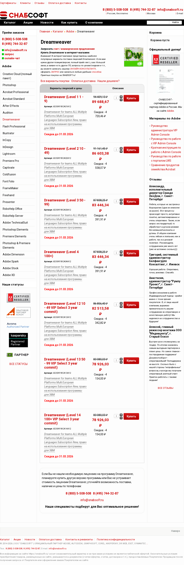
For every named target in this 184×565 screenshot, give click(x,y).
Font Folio (8, 181)
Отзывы (39, 3)
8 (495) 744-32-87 (142, 9)
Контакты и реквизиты (79, 539)
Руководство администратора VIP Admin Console (164, 130)
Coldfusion (9, 174)
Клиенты (25, 3)
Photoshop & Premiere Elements (16, 245)
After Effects (11, 105)
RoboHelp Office (12, 208)
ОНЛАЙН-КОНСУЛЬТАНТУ (83, 69)
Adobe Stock (10, 268)
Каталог (58, 31)
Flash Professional (14, 126)
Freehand (8, 195)
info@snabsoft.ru (170, 9)
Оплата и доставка (59, 3)
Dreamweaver (11, 119)
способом (96, 72)
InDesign (8, 147)
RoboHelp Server (13, 215)
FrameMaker (10, 188)
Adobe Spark (11, 261)
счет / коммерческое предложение (74, 48)
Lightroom (9, 153)
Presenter (9, 202)
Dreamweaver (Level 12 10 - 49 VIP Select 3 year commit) (64, 308)
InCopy (7, 140)
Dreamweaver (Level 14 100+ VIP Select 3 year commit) (62, 419)
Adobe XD (9, 275)
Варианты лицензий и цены (66, 88)
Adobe (70, 31)
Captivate (9, 167)
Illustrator (8, 133)
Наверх (175, 530)
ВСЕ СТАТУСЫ (18, 364)
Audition (8, 112)
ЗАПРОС (55, 72)
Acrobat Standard (14, 98)
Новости (30, 539)
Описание (118, 88)
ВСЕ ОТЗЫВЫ (165, 388)
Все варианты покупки (55, 81)
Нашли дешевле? (108, 81)
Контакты (81, 3)
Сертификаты (8, 3)
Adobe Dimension (13, 254)
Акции (17, 539)
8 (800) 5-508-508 (115, 9)
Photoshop (9, 85)
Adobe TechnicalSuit (15, 222)
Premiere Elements (14, 236)
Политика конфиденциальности (116, 539)
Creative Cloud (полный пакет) (17, 76)
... (147, 543)
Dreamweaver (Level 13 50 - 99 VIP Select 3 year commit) (64, 363)
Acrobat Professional (16, 92)
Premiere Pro (11, 160)
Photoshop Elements (15, 229)
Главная (45, 31)
